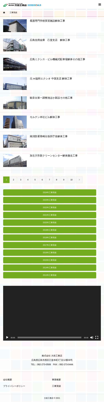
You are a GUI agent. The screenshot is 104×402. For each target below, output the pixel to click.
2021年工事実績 (50, 215)
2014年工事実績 (50, 268)
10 (71, 180)
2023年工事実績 (50, 200)
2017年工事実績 (50, 245)
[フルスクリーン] (96, 337)
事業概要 (56, 379)
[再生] (7, 337)
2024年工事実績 (50, 192)
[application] (52, 313)
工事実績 (56, 386)
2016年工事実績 (50, 253)
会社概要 (7, 379)
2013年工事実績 (50, 275)
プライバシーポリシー (14, 386)
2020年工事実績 (50, 222)
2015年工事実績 (50, 260)
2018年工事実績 (50, 237)
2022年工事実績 (50, 207)
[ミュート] (91, 337)
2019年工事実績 (50, 230)
